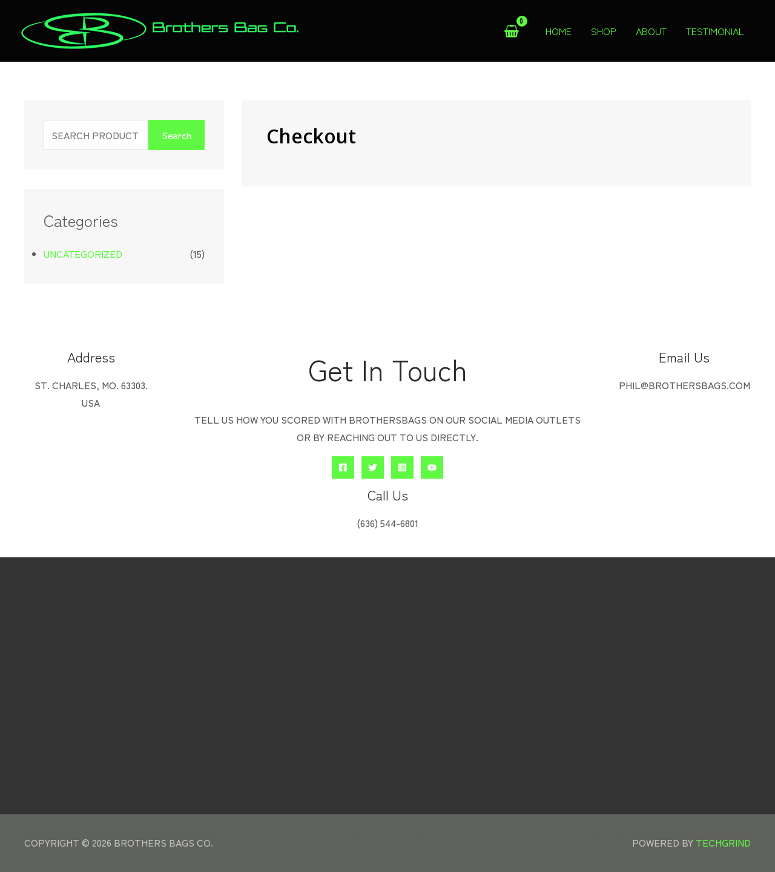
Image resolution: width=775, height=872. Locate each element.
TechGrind (723, 842)
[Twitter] (372, 467)
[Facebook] (343, 467)
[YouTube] (432, 467)
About (651, 31)
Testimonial (715, 31)
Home (559, 31)
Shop (603, 31)
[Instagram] (402, 467)
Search (176, 135)
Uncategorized (83, 253)
